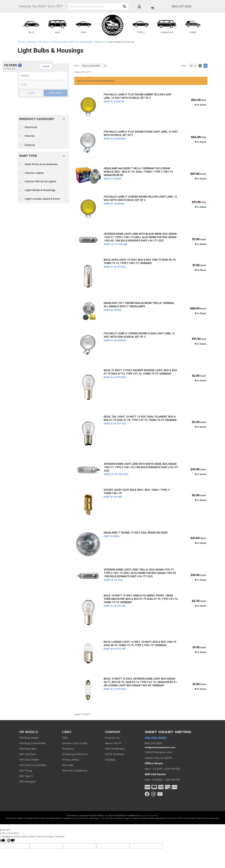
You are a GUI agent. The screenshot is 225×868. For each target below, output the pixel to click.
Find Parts (55, 93)
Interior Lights (34, 172)
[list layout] (205, 65)
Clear (31, 93)
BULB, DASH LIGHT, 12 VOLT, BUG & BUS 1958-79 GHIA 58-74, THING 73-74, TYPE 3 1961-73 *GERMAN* (138, 255)
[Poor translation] (11, 818)
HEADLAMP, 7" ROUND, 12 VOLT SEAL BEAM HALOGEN (134, 515)
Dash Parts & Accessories (41, 164)
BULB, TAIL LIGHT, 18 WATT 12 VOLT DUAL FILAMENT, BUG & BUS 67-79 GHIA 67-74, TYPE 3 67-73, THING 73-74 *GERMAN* (139, 405)
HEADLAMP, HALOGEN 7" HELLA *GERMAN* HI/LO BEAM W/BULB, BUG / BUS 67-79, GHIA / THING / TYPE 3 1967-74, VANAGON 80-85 (137, 168)
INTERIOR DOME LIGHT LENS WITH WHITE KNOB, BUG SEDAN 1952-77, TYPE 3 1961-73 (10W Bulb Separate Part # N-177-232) (139, 452)
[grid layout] (200, 65)
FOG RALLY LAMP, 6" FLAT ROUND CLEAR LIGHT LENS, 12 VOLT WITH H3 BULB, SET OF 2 (139, 132)
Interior (30, 135)
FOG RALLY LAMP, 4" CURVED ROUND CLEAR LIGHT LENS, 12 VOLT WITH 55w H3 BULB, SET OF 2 (137, 326)
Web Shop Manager (148, 794)
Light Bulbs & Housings (40, 190)
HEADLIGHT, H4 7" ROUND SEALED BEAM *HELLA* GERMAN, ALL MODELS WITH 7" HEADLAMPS (140, 297)
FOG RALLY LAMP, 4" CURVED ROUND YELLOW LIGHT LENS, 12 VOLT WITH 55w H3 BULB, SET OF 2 (138, 194)
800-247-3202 (153, 719)
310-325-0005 (153, 713)
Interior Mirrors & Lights (40, 181)
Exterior (30, 145)
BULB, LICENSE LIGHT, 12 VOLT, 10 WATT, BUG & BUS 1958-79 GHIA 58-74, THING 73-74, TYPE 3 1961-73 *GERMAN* (138, 622)
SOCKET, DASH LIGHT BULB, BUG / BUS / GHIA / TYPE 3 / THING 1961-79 (139, 476)
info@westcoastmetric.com (162, 724)
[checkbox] (21, 164)
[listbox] (43, 76)
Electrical (31, 127)
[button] (43, 156)
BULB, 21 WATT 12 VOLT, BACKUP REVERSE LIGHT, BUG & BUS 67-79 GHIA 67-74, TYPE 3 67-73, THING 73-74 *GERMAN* (138, 361)
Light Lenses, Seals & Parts (42, 198)
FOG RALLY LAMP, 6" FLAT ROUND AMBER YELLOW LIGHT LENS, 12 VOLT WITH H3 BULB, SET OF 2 (140, 96)
